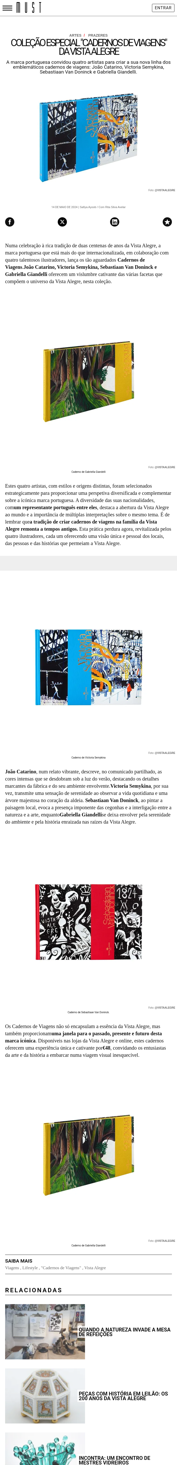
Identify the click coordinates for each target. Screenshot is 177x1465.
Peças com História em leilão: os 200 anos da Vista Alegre (123, 1396)
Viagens (12, 1267)
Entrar (163, 7)
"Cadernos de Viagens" (61, 1267)
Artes (77, 35)
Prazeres (98, 35)
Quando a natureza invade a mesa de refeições (124, 1332)
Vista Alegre (95, 1267)
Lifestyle (30, 1267)
